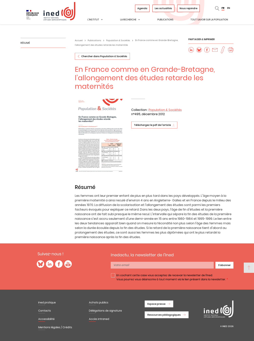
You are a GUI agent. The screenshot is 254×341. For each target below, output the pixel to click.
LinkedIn (49, 264)
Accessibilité (46, 319)
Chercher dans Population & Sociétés (104, 56)
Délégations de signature (105, 311)
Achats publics (98, 302)
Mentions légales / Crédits (55, 327)
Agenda (142, 8)
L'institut (93, 19)
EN (228, 8)
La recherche (128, 19)
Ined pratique (47, 302)
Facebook (59, 264)
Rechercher (217, 8)
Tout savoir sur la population (209, 19)
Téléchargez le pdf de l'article (152, 125)
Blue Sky (40, 264)
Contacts (44, 311)
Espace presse (156, 304)
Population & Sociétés (118, 40)
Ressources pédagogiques (164, 315)
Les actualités (163, 8)
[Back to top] (249, 268)
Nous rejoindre (188, 8)
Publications (165, 19)
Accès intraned (99, 319)
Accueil (79, 40)
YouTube (68, 264)
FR (223, 8)
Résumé (25, 43)
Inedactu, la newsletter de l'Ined (142, 255)
